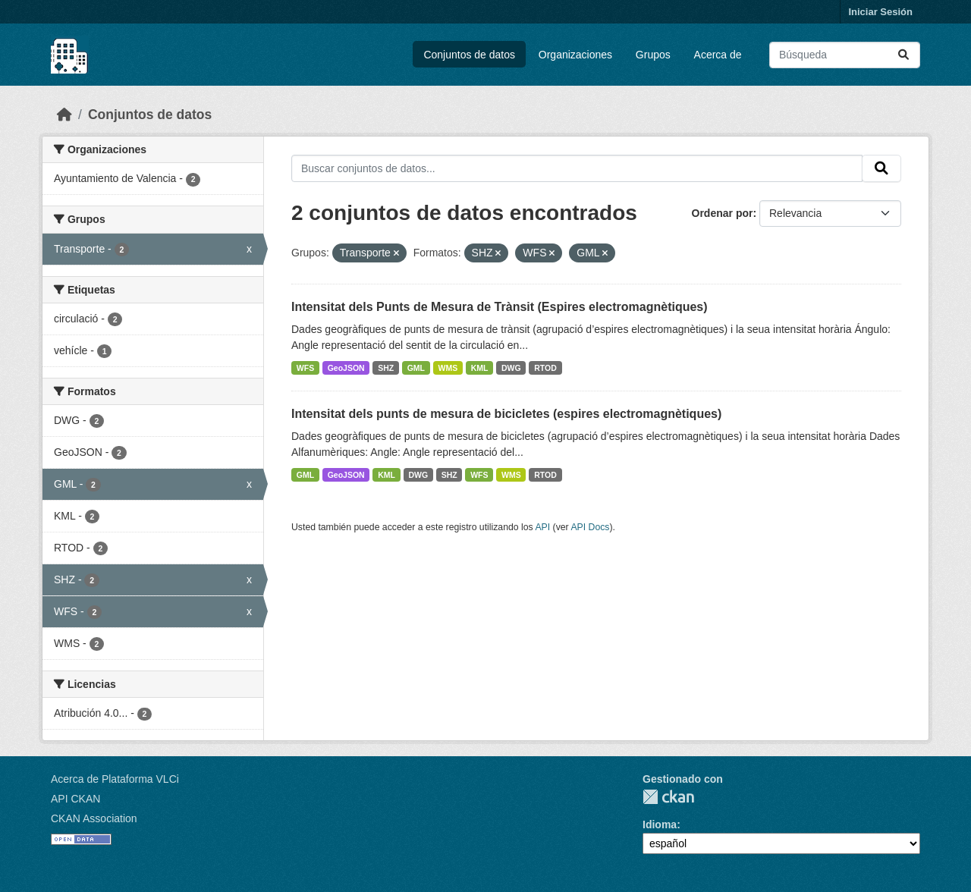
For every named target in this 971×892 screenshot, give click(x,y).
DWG (511, 367)
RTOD (545, 367)
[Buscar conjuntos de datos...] (844, 55)
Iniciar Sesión (880, 11)
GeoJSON (346, 367)
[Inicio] (64, 114)
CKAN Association (94, 818)
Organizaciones (575, 55)
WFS (305, 367)
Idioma (660, 824)
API (542, 527)
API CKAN (75, 799)
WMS (448, 367)
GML (416, 367)
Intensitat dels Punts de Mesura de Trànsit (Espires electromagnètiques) (499, 306)
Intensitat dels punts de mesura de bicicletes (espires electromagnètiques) (506, 413)
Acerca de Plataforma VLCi (115, 779)
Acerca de (718, 55)
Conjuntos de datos (469, 55)
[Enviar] (903, 55)
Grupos (653, 55)
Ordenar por (722, 213)
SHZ (386, 367)
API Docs (589, 527)
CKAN (668, 797)
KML (480, 367)
